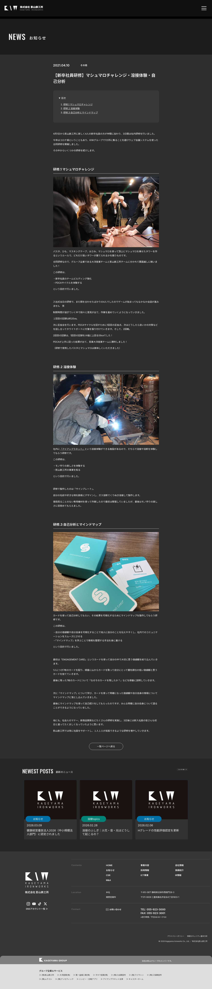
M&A (108, 880)
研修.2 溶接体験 (71, 108)
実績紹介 (179, 870)
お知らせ (110, 870)
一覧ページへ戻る (106, 746)
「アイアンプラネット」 (72, 449)
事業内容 (145, 865)
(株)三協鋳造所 (155, 975)
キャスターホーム (136, 979)
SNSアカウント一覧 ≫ (37, 909)
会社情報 (179, 865)
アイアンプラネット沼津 (113, 979)
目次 (63, 98)
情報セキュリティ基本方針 (197, 936)
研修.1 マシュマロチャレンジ (78, 104)
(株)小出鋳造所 (119, 975)
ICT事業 (144, 875)
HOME (109, 865)
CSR (108, 875)
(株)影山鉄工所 (48, 975)
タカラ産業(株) (101, 975)
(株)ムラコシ (47, 979)
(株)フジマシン (137, 975)
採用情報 (145, 870)
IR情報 (178, 875)
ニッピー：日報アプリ (88, 979)
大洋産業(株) (64, 975)
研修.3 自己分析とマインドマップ (80, 112)
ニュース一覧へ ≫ (174, 771)
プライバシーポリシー (175, 936)
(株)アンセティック (66, 979)
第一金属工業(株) (83, 975)
